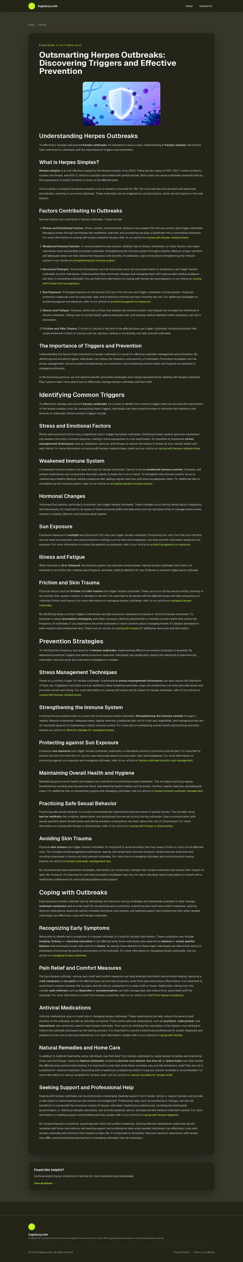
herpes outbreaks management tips (88, 861)
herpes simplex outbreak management (179, 791)
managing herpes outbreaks (69, 955)
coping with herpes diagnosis (161, 1115)
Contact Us (205, 6)
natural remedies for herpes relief (151, 1075)
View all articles (45, 1183)
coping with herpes (127, 628)
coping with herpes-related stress (167, 237)
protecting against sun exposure (131, 301)
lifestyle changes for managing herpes (90, 730)
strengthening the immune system (94, 260)
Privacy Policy (181, 1252)
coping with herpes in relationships (151, 826)
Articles (42, 24)
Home (189, 6)
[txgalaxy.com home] (43, 6)
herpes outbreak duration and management (166, 760)
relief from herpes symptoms (165, 995)
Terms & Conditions (204, 1252)
